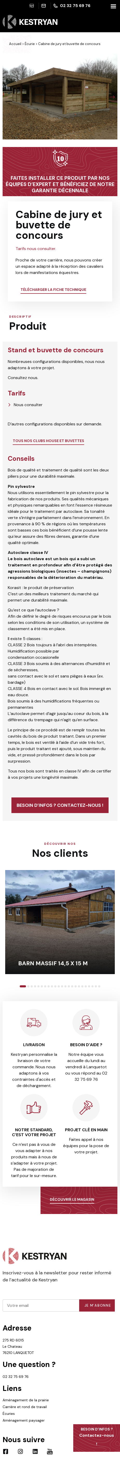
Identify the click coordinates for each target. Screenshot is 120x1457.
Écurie (30, 44)
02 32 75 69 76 (16, 1376)
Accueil (15, 44)
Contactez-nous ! (96, 1437)
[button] (7, 97)
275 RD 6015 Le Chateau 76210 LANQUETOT (18, 1346)
